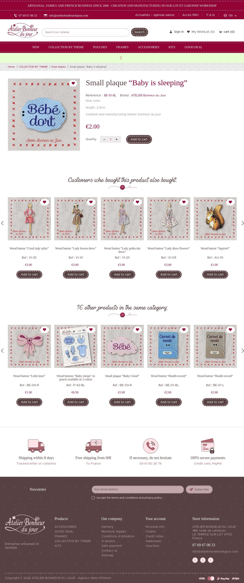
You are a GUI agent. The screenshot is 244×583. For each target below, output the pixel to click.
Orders (151, 531)
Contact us (109, 550)
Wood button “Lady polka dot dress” (122, 250)
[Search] (85, 32)
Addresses (153, 541)
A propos (108, 541)
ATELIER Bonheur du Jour (148, 95)
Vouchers (152, 545)
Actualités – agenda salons (154, 15)
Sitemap (108, 555)
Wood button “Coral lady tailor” (29, 248)
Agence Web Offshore (94, 578)
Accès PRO (190, 15)
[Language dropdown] (230, 15)
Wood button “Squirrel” (215, 248)
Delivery (108, 526)
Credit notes (155, 536)
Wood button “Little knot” (29, 376)
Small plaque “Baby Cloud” (122, 376)
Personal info (155, 526)
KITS (58, 545)
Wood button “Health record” (168, 376)
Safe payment (112, 545)
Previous (2, 223)
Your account (156, 519)
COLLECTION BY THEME (73, 541)
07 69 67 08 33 (203, 545)
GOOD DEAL (64, 531)
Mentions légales (114, 531)
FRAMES (61, 536)
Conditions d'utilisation (118, 536)
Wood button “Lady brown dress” (75, 248)
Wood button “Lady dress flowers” (168, 248)
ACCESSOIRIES (66, 526)
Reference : (94, 95)
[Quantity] (110, 139)
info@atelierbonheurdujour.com (215, 551)
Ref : (25, 257)
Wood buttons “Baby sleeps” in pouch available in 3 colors (76, 377)
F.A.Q (210, 15)
